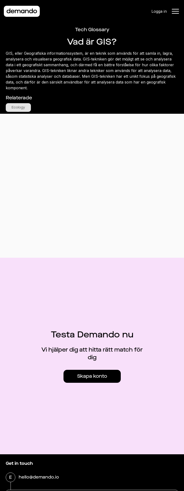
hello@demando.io (39, 477)
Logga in (159, 11)
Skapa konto (92, 376)
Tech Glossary (92, 29)
